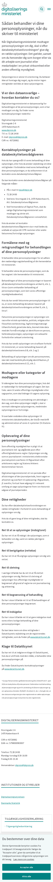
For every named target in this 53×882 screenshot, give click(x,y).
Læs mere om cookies (23, 859)
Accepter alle (26, 867)
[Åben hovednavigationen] (50, 9)
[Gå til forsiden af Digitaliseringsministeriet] (13, 9)
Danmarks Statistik (10, 803)
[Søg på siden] (41, 9)
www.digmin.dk (9, 130)
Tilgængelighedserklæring (19, 826)
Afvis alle (26, 876)
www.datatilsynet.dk (40, 637)
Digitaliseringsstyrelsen (12, 796)
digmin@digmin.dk (18, 137)
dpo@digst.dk (25, 189)
